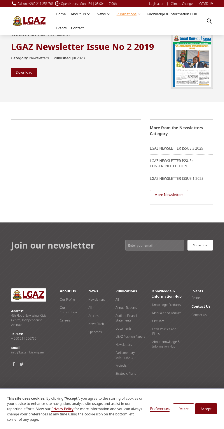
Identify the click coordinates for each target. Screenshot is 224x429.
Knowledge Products (166, 321)
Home (61, 14)
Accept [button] (206, 408)
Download (24, 72)
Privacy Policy (62, 408)
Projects (121, 382)
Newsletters (96, 316)
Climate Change (181, 4)
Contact (77, 28)
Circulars (158, 337)
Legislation (156, 4)
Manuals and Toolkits (166, 329)
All (90, 324)
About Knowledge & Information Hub (166, 360)
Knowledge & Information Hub (172, 14)
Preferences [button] (160, 408)
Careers (65, 337)
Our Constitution (68, 326)
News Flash (96, 340)
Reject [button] (183, 408)
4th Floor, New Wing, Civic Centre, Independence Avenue (28, 320)
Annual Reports (126, 324)
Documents (123, 345)
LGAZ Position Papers (130, 353)
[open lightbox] (192, 60)
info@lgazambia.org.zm (27, 352)
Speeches (95, 348)
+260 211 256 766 (41, 4)
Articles (93, 332)
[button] (80, 14)
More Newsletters (169, 194)
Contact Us (198, 331)
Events (61, 28)
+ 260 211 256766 (23, 338)
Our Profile (67, 316)
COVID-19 (206, 4)
